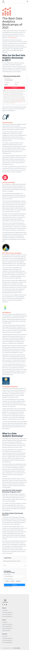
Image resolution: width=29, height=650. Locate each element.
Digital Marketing (6, 630)
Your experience (6, 82)
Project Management (7, 614)
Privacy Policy (17, 648)
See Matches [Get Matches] (14, 584)
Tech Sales (4, 610)
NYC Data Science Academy (11, 253)
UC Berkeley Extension (10, 386)
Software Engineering (7, 612)
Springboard (6, 312)
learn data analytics (12, 37)
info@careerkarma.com (21, 99)
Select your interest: (7, 574)
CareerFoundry (7, 122)
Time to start (17, 82)
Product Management (7, 616)
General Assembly (8, 182)
